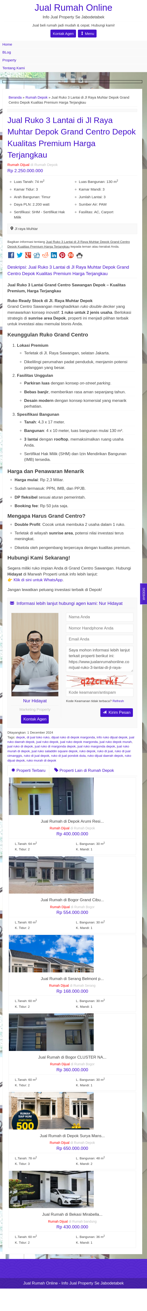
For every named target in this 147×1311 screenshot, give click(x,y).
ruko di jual (105, 751)
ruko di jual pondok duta (68, 755)
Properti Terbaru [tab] (28, 770)
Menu (87, 34)
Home (7, 44)
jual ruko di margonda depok (55, 746)
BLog (6, 52)
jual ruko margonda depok (96, 746)
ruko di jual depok (36, 755)
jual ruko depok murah (115, 742)
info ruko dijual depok (112, 737)
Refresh (118, 701)
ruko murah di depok (41, 760)
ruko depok (87, 751)
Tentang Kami (13, 68)
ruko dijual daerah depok (105, 755)
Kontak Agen (63, 34)
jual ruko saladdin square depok (54, 751)
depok (20, 737)
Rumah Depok (37, 97)
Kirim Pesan (117, 712)
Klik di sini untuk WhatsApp (38, 580)
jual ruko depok (47, 742)
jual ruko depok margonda (79, 742)
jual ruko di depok (20, 746)
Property (9, 60)
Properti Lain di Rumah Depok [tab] (84, 770)
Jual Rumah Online (73, 7)
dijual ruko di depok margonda (73, 737)
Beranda (15, 97)
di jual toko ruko (38, 737)
